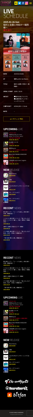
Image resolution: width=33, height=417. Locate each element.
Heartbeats (13, 173)
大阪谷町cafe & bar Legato (17, 161)
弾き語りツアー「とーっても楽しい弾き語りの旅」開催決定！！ (16, 212)
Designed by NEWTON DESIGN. (16, 414)
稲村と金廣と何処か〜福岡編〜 (16, 27)
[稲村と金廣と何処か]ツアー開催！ (13, 226)
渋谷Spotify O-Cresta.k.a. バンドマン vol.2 (16, 135)
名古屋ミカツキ (13, 143)
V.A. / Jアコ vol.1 (14, 198)
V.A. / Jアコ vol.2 (14, 192)
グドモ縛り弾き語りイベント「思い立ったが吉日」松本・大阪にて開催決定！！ (16, 232)
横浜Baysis (18, 149)
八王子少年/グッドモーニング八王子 (19, 186)
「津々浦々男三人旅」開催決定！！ (13, 238)
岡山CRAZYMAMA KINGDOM (17, 155)
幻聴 (10, 180)
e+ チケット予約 (16, 119)
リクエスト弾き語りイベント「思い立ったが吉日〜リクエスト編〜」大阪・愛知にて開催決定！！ (16, 220)
